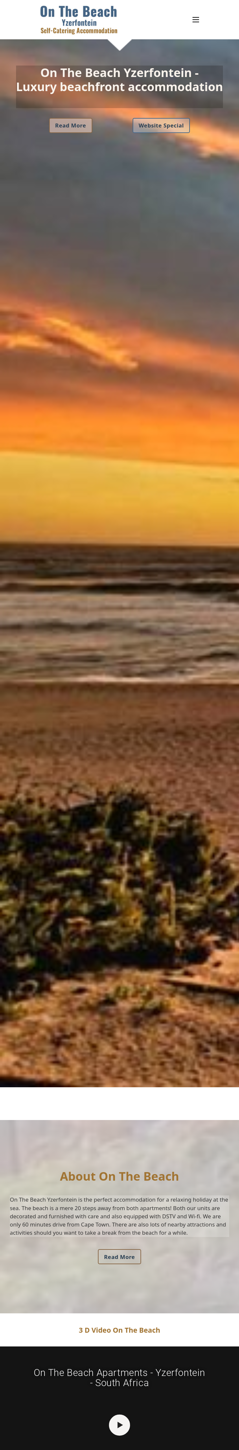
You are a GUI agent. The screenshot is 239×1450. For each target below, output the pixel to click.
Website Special (161, 125)
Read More (70, 125)
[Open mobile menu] (196, 19)
